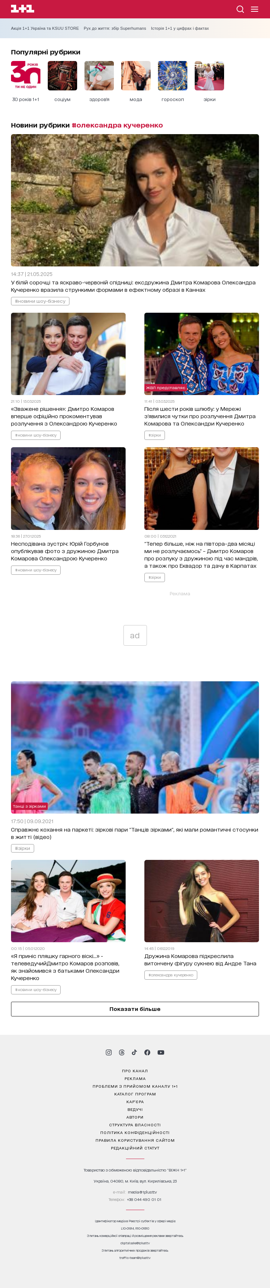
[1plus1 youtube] (161, 1052)
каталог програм (135, 1093)
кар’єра (135, 1101)
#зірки (154, 435)
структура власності (135, 1124)
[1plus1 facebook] (147, 1052)
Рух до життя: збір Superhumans (115, 28)
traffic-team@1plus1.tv (135, 1257)
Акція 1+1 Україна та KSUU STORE (45, 28)
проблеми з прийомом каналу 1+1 (135, 1086)
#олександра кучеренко (170, 974)
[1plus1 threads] (122, 1052)
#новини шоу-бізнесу (40, 301)
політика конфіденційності (135, 1132)
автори (135, 1117)
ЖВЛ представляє (165, 387)
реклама (135, 1078)
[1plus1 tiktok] (134, 1052)
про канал (135, 1070)
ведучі (135, 1109)
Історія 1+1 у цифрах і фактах (180, 28)
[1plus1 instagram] (109, 1052)
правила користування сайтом (135, 1140)
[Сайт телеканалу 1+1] (22, 9)
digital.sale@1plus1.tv (135, 1243)
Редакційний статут (135, 1147)
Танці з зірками (29, 805)
